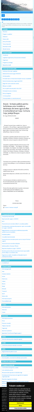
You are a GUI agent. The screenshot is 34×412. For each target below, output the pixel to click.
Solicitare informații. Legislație (10, 71)
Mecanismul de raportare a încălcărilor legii (12, 372)
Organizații (4, 328)
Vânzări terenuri (6, 49)
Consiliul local (5, 263)
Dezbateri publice (6, 234)
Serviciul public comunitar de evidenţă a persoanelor (14, 357)
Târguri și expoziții (6, 325)
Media (3, 286)
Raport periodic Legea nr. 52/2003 (10, 219)
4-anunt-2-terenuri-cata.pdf (11, 207)
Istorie (3, 276)
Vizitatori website (6, 274)
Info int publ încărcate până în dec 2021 (12, 88)
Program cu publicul (7, 34)
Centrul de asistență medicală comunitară (12, 345)
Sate (3, 271)
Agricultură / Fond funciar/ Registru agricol (11, 333)
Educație (4, 288)
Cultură (3, 281)
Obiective (4, 309)
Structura (5, 31)
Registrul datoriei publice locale (9, 351)
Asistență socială (7, 46)
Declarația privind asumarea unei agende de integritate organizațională (15, 375)
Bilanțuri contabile (7, 86)
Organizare (5, 60)
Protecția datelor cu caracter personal (12, 98)
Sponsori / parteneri (7, 330)
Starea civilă (5, 39)
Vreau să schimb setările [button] (20, 408)
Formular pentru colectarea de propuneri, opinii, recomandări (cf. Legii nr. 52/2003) (16, 227)
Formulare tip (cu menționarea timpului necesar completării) (17, 78)
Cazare (3, 312)
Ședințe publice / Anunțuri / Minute (10, 246)
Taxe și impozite (7, 44)
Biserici (3, 283)
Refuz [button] (20, 405)
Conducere (5, 55)
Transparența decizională (8, 216)
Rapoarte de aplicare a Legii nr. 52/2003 (11, 248)
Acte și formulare (7, 41)
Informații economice (7, 318)
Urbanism (5, 36)
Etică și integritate (7, 93)
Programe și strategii (7, 62)
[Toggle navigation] (30, 12)
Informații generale (6, 269)
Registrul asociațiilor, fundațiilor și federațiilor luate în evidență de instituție (14, 255)
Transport (4, 291)
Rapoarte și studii (7, 65)
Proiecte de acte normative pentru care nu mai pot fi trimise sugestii (16, 240)
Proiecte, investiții (6, 323)
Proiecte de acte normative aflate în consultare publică (15, 224)
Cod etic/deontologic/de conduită (10, 367)
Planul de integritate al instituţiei (9, 379)
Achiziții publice (6, 76)
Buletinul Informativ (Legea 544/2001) (12, 73)
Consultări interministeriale (8, 237)
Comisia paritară (7, 96)
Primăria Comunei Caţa (14, 4)
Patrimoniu (4, 279)
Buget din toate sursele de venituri (11, 83)
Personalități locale (6, 301)
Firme (3, 321)
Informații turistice (6, 307)
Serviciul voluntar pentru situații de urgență (12, 339)
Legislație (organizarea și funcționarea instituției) (14, 57)
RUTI (3, 221)
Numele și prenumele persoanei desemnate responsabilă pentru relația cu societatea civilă (15, 251)
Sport (3, 293)
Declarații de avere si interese (10, 91)
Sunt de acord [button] (20, 403)
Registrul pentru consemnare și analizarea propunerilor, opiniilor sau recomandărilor (15, 231)
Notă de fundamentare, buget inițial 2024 (12, 81)
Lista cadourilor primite (7, 370)
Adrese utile (5, 296)
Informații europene (7, 298)
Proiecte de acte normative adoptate (11, 243)
